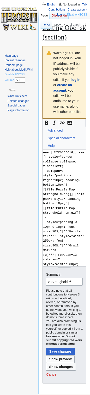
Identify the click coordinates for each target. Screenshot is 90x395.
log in (75, 80)
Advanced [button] (55, 130)
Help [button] (51, 146)
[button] (46, 123)
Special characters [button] (61, 138)
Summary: (53, 274)
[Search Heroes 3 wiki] (78, 24)
